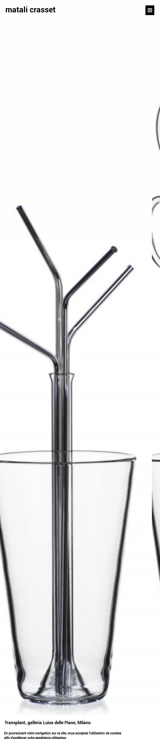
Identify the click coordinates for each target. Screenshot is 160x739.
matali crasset (30, 9)
